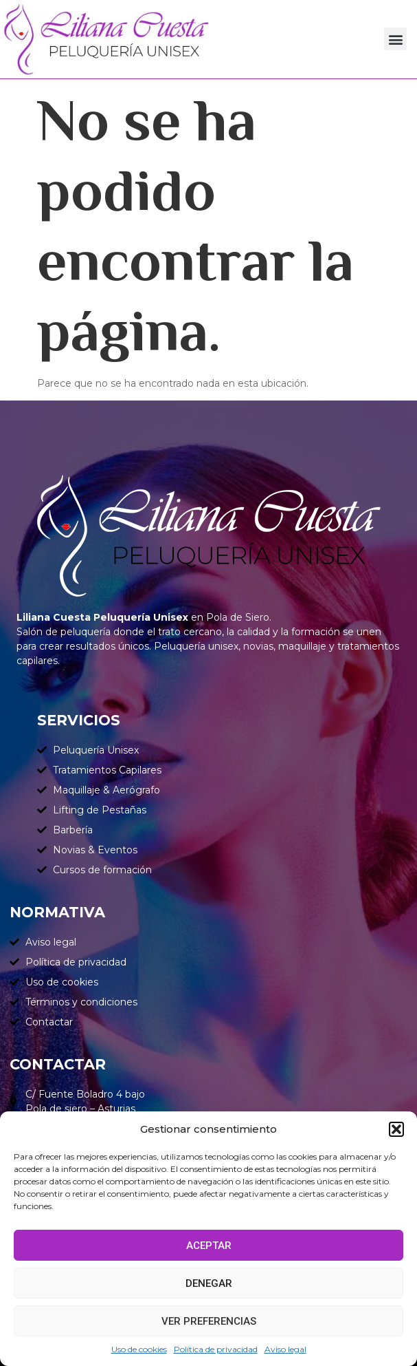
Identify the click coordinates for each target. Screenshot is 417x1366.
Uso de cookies (139, 1349)
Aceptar (209, 1245)
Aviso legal (285, 1349)
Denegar (208, 1283)
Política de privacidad (216, 1349)
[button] (396, 1129)
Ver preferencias (208, 1321)
